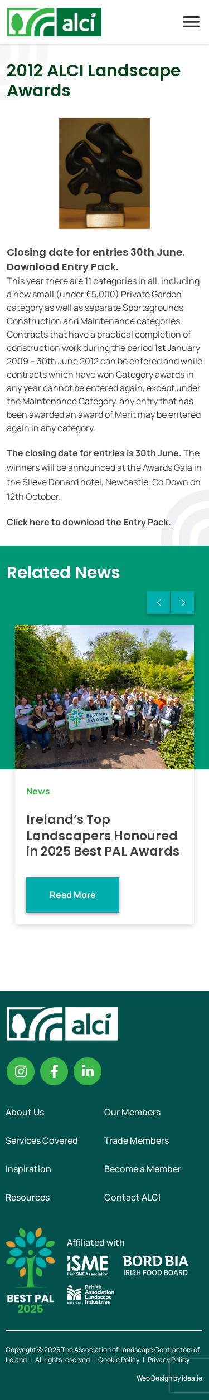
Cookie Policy (118, 1359)
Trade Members (136, 1140)
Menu (191, 22)
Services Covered (42, 1140)
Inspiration (28, 1169)
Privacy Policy (168, 1359)
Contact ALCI (132, 1197)
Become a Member (142, 1169)
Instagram (21, 1071)
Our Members (132, 1112)
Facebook (54, 1071)
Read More (73, 895)
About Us (25, 1112)
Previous (158, 602)
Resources (28, 1197)
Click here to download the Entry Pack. (89, 522)
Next (182, 602)
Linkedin (87, 1071)
